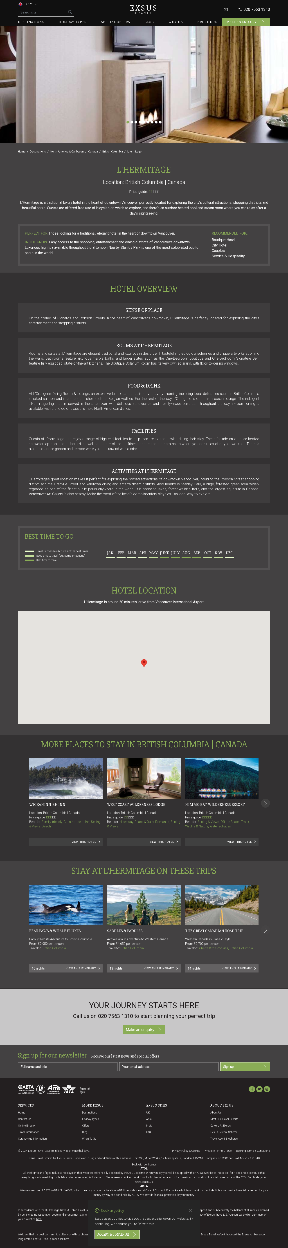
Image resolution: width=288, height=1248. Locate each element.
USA (148, 1132)
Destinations (31, 22)
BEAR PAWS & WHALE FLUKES (55, 930)
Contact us (24, 1119)
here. (39, 1219)
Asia (149, 1119)
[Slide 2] (131, 122)
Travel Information (28, 1132)
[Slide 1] (127, 122)
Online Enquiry (27, 1125)
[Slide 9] (160, 122)
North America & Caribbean (67, 151)
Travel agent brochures (224, 1138)
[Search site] (42, 12)
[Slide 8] (156, 122)
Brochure (207, 22)
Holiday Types (90, 1119)
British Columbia (112, 151)
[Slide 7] (152, 122)
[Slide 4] (140, 122)
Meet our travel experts (224, 1119)
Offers (86, 1125)
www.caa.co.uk (144, 1181)
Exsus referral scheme (223, 1132)
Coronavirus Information (32, 1138)
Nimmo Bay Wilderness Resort (215, 804)
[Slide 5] (144, 122)
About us (216, 1112)
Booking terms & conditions (253, 1150)
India (149, 1125)
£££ (156, 192)
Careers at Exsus (220, 1125)
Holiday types (73, 22)
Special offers (115, 22)
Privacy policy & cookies (186, 1150)
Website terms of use (218, 1150)
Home (21, 151)
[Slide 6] (148, 122)
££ (154, 192)
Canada (93, 151)
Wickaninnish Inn (47, 804)
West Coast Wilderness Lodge (136, 804)
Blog (149, 22)
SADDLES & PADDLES (125, 930)
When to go (89, 1138)
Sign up (245, 1066)
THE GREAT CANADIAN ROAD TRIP (214, 930)
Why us (176, 22)
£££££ (207, 817)
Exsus (144, 9)
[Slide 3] (136, 122)
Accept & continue (117, 1234)
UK (148, 1112)
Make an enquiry (246, 22)
